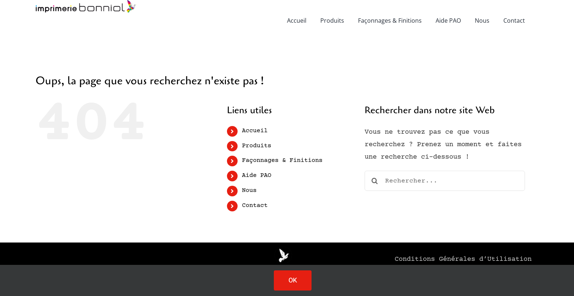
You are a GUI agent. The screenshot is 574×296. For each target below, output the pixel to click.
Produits (256, 146)
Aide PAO (256, 175)
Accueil (255, 130)
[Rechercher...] (445, 181)
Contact (255, 205)
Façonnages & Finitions (282, 160)
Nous (249, 190)
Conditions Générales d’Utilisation (463, 259)
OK (292, 280)
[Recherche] (375, 181)
